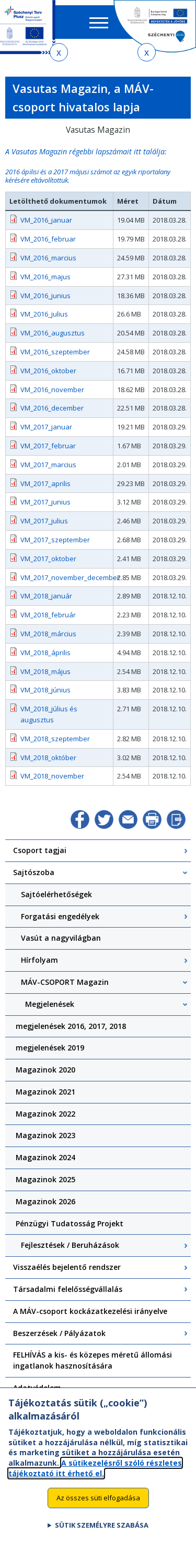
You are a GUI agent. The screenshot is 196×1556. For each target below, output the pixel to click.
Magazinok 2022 (45, 1114)
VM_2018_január (46, 596)
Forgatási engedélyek (60, 916)
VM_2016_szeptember (55, 351)
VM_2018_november (52, 776)
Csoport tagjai (39, 850)
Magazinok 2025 (45, 1179)
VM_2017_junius (45, 502)
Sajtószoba (33, 872)
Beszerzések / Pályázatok (59, 1333)
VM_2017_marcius (48, 464)
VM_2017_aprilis (45, 483)
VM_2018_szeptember (55, 738)
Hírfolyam (39, 960)
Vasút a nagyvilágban (61, 938)
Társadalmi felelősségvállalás (67, 1289)
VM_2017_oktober (48, 558)
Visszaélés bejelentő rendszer (67, 1267)
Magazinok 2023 (45, 1135)
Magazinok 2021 (45, 1092)
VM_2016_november (52, 389)
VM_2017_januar (46, 427)
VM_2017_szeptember (55, 539)
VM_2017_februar (48, 445)
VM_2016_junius (45, 295)
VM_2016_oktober (48, 370)
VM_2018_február (48, 614)
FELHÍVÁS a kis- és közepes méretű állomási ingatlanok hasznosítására (92, 1360)
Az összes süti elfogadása (98, 1507)
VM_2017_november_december (64, 577)
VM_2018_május (45, 671)
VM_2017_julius (44, 520)
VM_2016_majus (45, 276)
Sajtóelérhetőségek (56, 894)
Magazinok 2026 (45, 1201)
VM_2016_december (52, 408)
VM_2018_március (48, 633)
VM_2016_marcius (48, 257)
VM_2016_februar (48, 239)
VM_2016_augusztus (52, 333)
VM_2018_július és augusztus (48, 714)
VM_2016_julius (44, 314)
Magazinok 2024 (45, 1157)
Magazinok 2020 (45, 1070)
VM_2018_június (45, 690)
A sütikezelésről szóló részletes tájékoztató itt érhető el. (95, 1477)
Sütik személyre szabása (101, 1535)
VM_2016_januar (46, 220)
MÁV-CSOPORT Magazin (65, 982)
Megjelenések (49, 1004)
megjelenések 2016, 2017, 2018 (71, 1026)
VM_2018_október (48, 757)
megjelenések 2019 (50, 1048)
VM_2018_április (45, 652)
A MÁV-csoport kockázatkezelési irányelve (90, 1311)
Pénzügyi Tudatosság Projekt (69, 1223)
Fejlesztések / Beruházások (70, 1245)
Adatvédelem (37, 1388)
